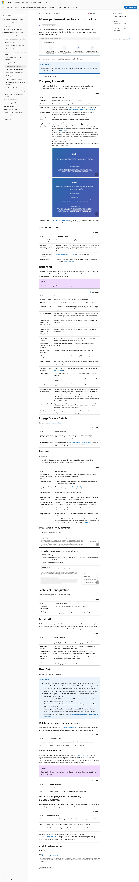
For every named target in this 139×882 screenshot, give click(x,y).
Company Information (120, 16)
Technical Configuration (120, 28)
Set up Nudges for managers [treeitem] (13, 49)
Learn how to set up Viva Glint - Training (50, 856)
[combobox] (14, 15)
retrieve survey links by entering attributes (79, 442)
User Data (116, 33)
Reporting (116, 21)
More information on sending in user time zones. (82, 109)
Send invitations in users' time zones (66, 254)
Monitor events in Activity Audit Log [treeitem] (15, 91)
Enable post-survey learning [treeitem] (13, 76)
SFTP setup (77, 614)
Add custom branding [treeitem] (12, 88)
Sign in (135, 2)
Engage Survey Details (120, 23)
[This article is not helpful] (129, 39)
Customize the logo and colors (60, 220)
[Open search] (130, 2)
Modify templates (58, 370)
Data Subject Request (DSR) (70, 727)
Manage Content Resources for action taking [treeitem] (15, 53)
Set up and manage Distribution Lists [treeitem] (15, 39)
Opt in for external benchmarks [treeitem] (14, 79)
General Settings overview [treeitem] (13, 66)
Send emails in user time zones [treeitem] (14, 72)
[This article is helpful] (127, 39)
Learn (40, 13)
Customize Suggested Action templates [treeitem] (13, 58)
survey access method (54, 423)
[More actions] (98, 13)
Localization (117, 30)
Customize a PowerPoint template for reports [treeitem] (15, 83)
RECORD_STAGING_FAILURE (47, 837)
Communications (118, 19)
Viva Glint (58, 13)
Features (116, 26)
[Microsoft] (3, 2)
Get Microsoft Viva (130, 7)
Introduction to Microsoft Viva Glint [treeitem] (13, 19)
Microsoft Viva (49, 13)
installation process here (70, 261)
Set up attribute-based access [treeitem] (14, 69)
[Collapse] (26, 12)
